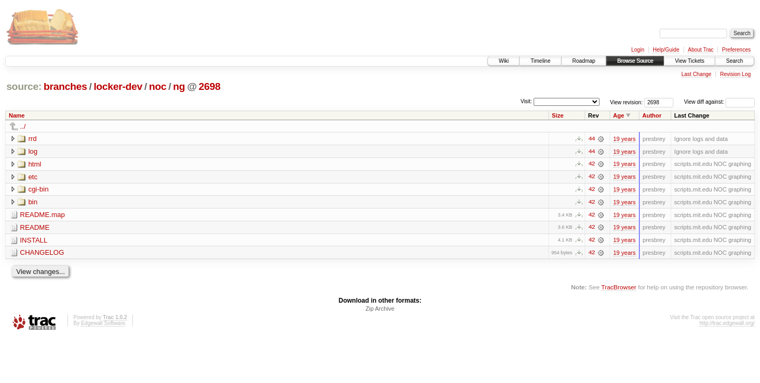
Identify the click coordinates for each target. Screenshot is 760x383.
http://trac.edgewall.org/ (727, 324)
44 (591, 139)
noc (157, 86)
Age (618, 115)
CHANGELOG (42, 253)
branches (65, 86)
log (32, 151)
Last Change (696, 74)
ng (179, 86)
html (34, 164)
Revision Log (735, 74)
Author (652, 115)
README (35, 228)
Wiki (504, 61)
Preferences (736, 50)
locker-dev (118, 86)
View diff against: (719, 102)
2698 (210, 86)
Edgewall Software (103, 324)
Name (17, 115)
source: (23, 86)
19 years (624, 139)
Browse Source (635, 61)
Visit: (526, 101)
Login (637, 50)
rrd (32, 139)
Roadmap (583, 61)
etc (32, 177)
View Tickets (689, 61)
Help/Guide (666, 50)
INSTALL (34, 241)
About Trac (700, 50)
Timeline (540, 61)
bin (32, 202)
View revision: (626, 102)
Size (557, 115)
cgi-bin (38, 190)
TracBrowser (618, 288)
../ (23, 126)
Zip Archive (380, 309)
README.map (42, 215)
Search (734, 61)
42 (591, 164)
